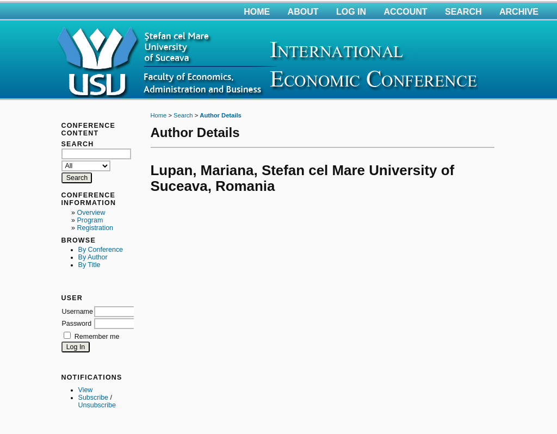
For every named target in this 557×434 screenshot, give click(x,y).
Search (463, 11)
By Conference (100, 249)
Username (77, 311)
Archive (519, 11)
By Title (89, 265)
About (303, 11)
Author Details (220, 115)
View (85, 390)
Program (90, 220)
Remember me (97, 336)
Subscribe (93, 397)
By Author (93, 257)
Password (76, 323)
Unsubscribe (97, 405)
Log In (351, 11)
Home (257, 11)
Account (406, 11)
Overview (91, 212)
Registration (95, 228)
